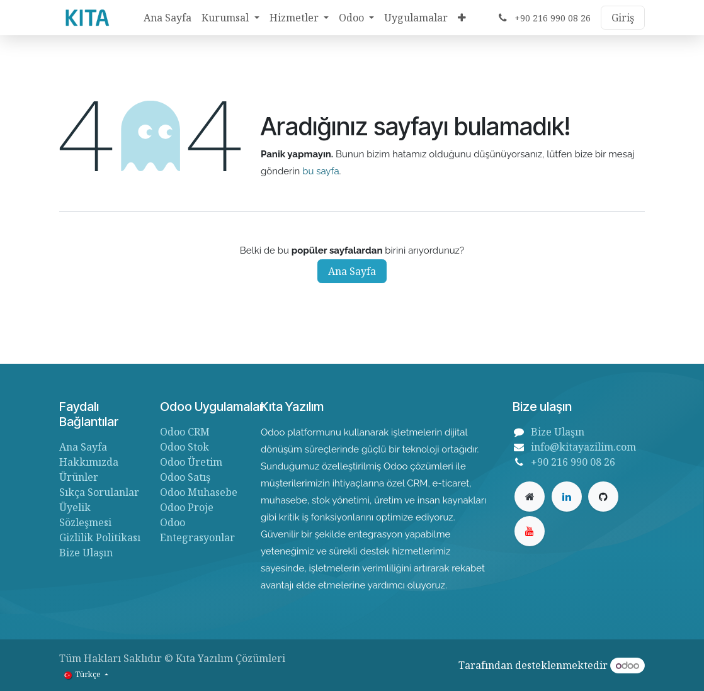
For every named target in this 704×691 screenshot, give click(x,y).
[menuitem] (167, 17)
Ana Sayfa (352, 271)
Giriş (622, 18)
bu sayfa (320, 171)
